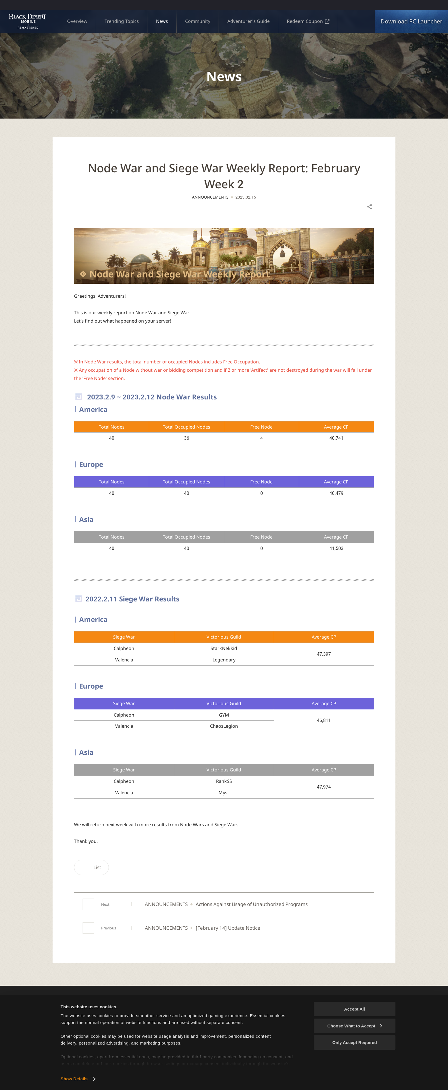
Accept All (354, 1009)
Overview (77, 21)
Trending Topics (122, 21)
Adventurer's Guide (248, 21)
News (162, 21)
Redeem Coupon (308, 21)
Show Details (74, 1078)
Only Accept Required (354, 1042)
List (91, 867)
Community (197, 21)
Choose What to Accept (354, 1025)
